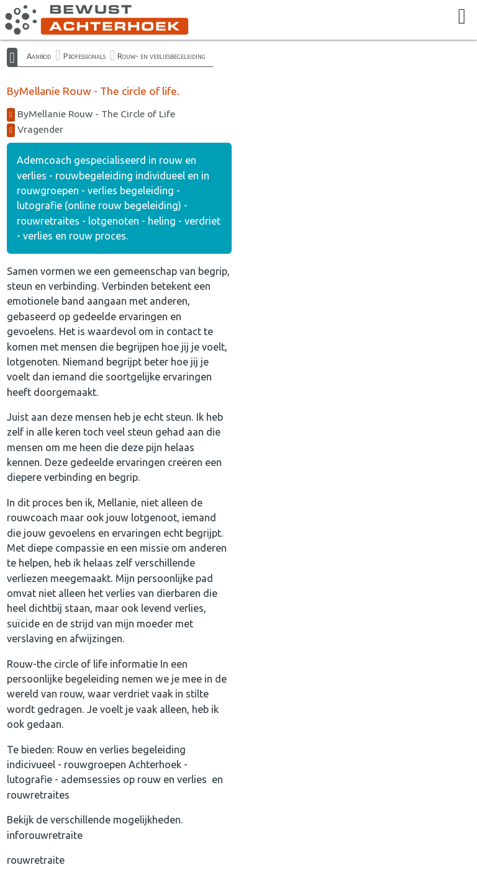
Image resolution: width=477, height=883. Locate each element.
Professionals (84, 56)
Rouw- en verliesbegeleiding (161, 56)
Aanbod (39, 56)
